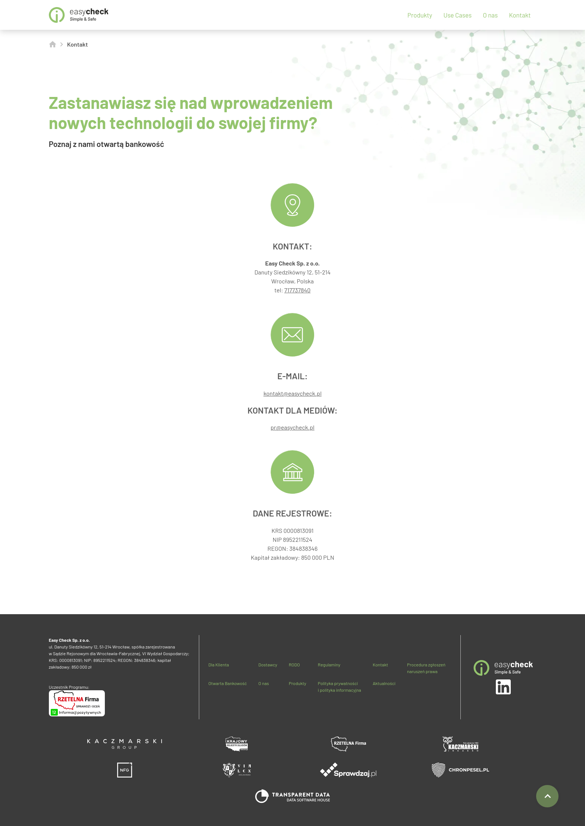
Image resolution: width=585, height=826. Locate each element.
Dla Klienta (218, 664)
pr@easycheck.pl (292, 427)
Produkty (419, 15)
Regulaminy (329, 664)
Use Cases (457, 15)
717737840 (297, 289)
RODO (294, 664)
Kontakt (520, 15)
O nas (490, 15)
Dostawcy (268, 664)
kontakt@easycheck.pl (292, 393)
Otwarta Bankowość (227, 683)
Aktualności (384, 683)
